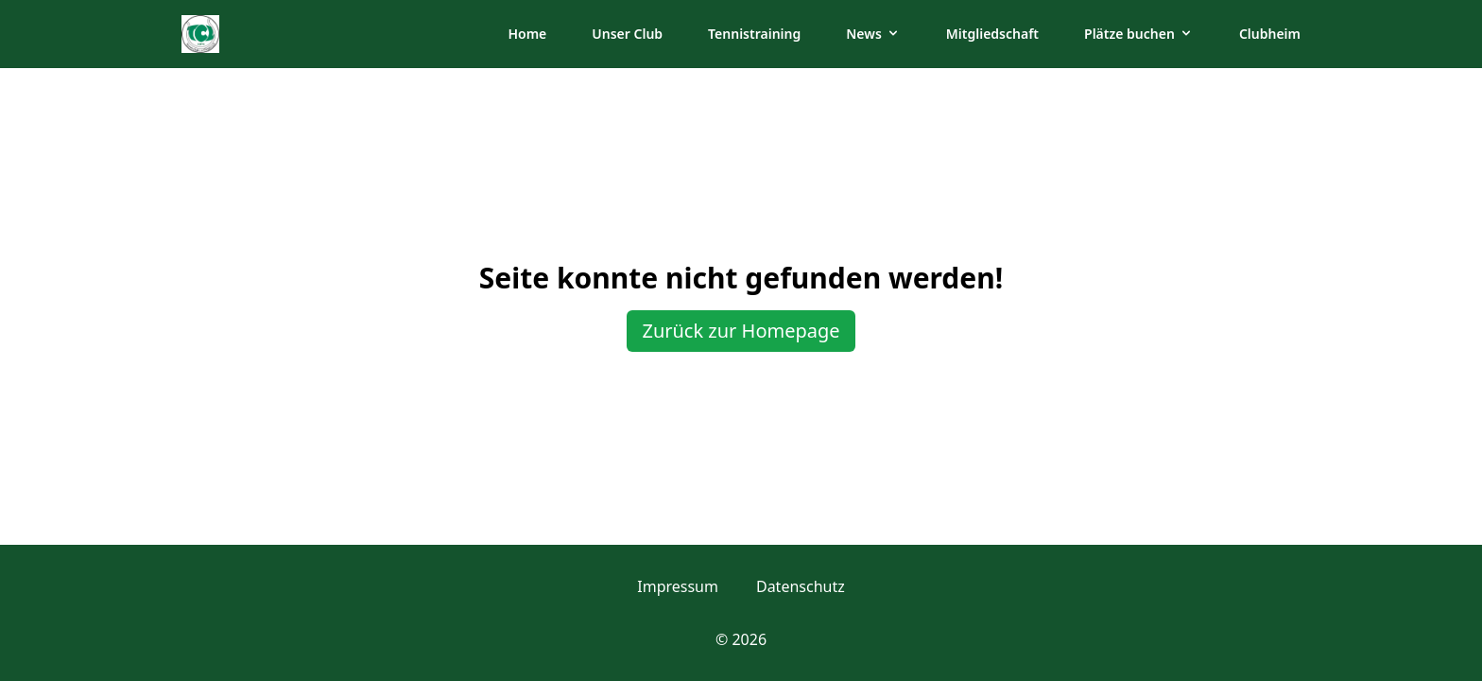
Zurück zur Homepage (740, 330)
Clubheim (1270, 34)
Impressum (677, 586)
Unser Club (627, 34)
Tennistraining (754, 34)
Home (527, 34)
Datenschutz (800, 586)
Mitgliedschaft (992, 34)
